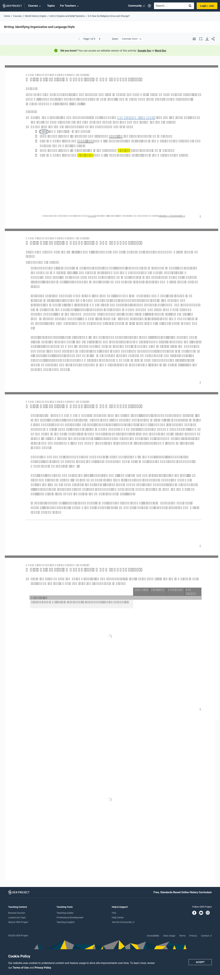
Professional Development (70, 917)
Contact (206, 935)
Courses (35, 6)
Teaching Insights (66, 922)
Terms (182, 935)
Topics (51, 5)
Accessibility (153, 935)
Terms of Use (21, 967)
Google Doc (144, 50)
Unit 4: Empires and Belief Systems (67, 16)
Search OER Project (18, 922)
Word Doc (160, 50)
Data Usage (169, 935)
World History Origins (35, 16)
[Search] (190, 6)
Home (7, 16)
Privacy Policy (43, 967)
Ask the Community (123, 922)
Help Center (118, 917)
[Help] (149, 6)
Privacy (193, 935)
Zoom (115, 39)
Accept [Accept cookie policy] (200, 962)
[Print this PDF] (194, 38)
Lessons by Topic (17, 917)
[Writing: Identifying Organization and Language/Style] (110, 473)
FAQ (114, 913)
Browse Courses (16, 913)
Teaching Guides (65, 913)
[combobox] (169, 5)
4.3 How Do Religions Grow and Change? (109, 16)
